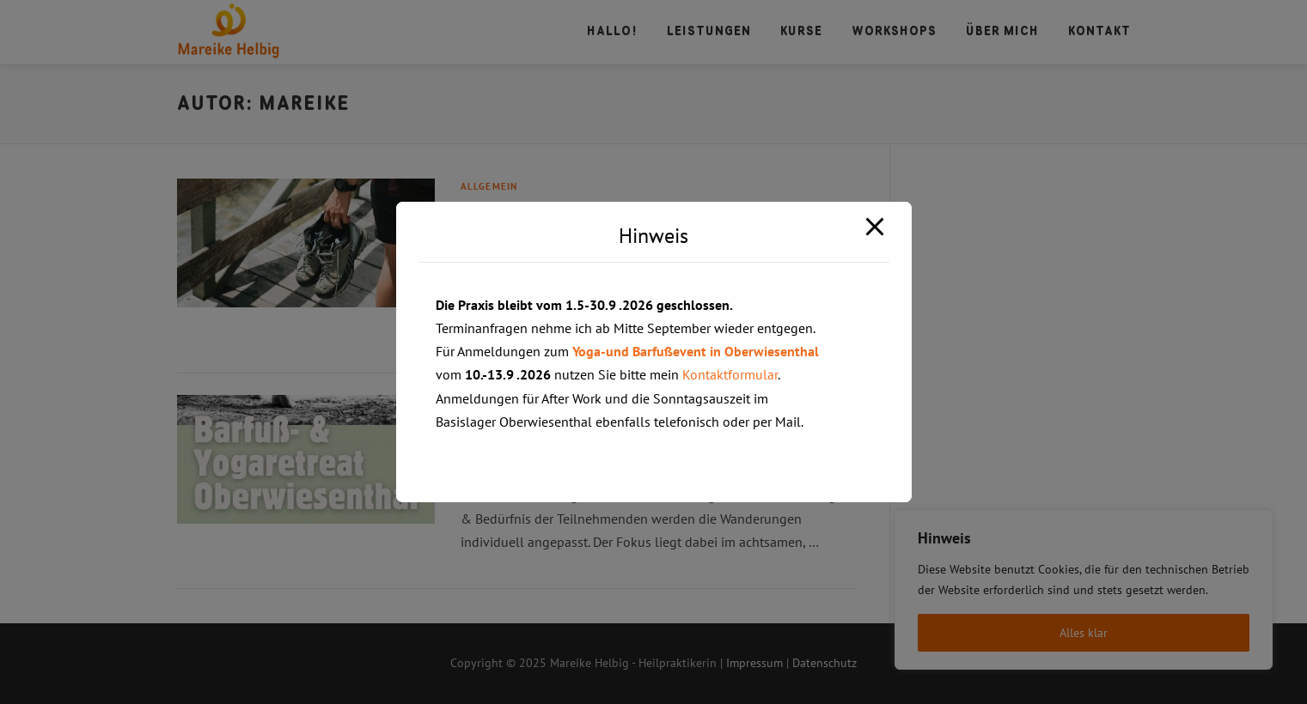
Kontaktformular (730, 374)
